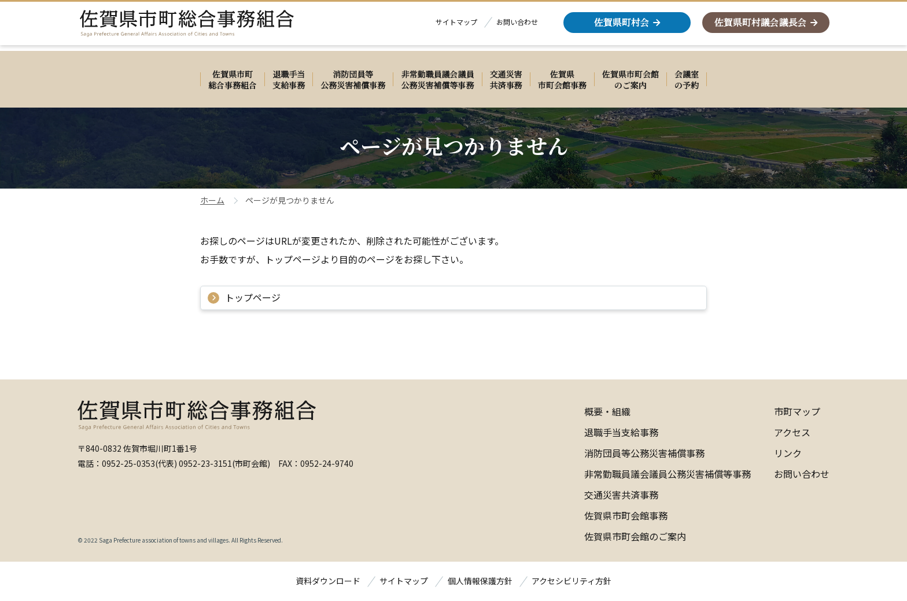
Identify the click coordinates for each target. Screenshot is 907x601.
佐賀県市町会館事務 (626, 515)
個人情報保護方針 (480, 581)
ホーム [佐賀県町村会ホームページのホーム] (212, 200)
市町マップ (797, 411)
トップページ (253, 297)
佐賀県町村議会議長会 (760, 25)
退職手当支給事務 (621, 432)
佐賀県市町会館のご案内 (635, 536)
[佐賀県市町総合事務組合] (199, 27)
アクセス (792, 432)
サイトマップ (456, 25)
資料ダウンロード (328, 581)
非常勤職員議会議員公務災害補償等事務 (667, 474)
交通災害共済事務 (621, 495)
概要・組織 (607, 411)
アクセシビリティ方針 (571, 581)
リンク (788, 453)
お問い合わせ (517, 25)
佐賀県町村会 (621, 25)
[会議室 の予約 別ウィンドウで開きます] (686, 79)
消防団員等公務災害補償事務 (644, 453)
